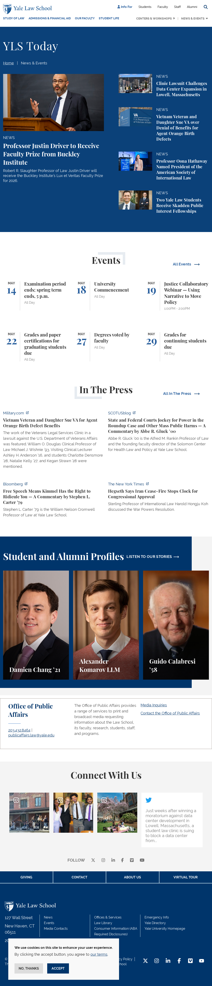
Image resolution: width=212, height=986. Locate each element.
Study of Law (13, 18)
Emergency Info (157, 917)
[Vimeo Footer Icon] (190, 961)
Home (8, 63)
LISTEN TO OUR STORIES (149, 556)
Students (145, 7)
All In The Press (177, 393)
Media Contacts (56, 929)
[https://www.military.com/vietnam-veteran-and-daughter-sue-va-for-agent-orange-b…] (53, 441)
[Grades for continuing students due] (176, 346)
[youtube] (142, 860)
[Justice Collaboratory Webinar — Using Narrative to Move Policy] (176, 296)
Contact (79, 877)
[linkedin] (113, 860)
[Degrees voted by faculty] (106, 346)
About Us (132, 877)
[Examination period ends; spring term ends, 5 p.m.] (36, 296)
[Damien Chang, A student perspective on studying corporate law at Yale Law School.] (36, 625)
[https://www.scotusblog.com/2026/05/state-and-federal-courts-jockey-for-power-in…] (158, 432)
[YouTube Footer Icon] (201, 961)
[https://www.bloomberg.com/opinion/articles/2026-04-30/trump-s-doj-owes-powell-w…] (53, 501)
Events (49, 923)
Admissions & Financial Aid (50, 18)
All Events (182, 264)
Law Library (103, 923)
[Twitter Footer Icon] (145, 961)
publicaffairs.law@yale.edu (31, 735)
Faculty (163, 7)
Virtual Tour (185, 877)
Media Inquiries (154, 705)
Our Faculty (85, 18)
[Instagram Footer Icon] (156, 961)
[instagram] (103, 860)
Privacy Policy (121, 959)
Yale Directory (155, 923)
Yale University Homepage (165, 929)
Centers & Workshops (154, 18)
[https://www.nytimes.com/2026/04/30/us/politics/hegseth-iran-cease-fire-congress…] (158, 498)
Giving (26, 877)
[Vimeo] (132, 860)
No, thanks (29, 968)
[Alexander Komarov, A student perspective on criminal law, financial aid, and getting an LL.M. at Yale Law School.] (106, 625)
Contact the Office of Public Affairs (170, 713)
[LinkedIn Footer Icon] (168, 961)
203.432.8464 (19, 730)
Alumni (192, 7)
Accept (58, 968)
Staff (177, 7)
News (48, 917)
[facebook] (122, 860)
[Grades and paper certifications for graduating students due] (36, 346)
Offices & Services (108, 917)
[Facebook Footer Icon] (179, 961)
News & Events (193, 18)
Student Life (109, 18)
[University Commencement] (106, 296)
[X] (93, 860)
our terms (98, 954)
